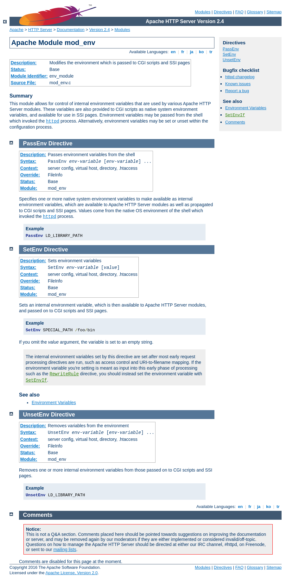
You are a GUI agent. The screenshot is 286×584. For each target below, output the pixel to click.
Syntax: (28, 161)
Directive (60, 143)
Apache (16, 29)
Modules (202, 12)
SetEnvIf (235, 115)
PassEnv (231, 49)
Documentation (70, 29)
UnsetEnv (231, 59)
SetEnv (229, 54)
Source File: (23, 82)
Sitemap (274, 12)
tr (211, 51)
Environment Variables (245, 107)
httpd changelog (240, 76)
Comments (235, 122)
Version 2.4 (99, 29)
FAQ (239, 12)
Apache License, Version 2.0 (71, 572)
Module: (28, 188)
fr (183, 51)
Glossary (255, 12)
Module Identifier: (29, 76)
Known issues (238, 83)
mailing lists (64, 549)
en (173, 51)
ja (191, 51)
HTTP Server (40, 29)
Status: (18, 69)
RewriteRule (64, 374)
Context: (29, 168)
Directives (223, 12)
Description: (24, 62)
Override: (30, 174)
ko (201, 51)
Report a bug (237, 90)
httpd (52, 121)
